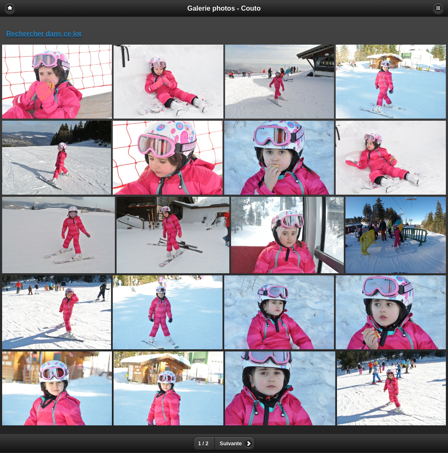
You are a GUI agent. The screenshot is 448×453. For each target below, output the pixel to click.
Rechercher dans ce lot (43, 33)
